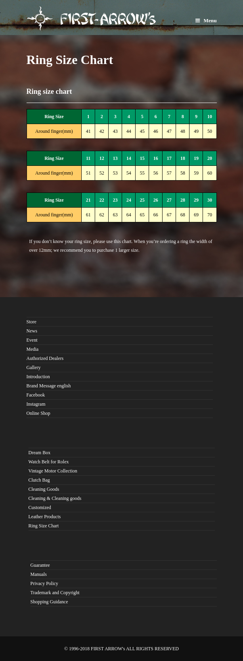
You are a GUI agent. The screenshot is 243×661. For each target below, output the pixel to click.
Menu (206, 20)
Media (33, 349)
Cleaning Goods (44, 489)
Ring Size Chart (44, 526)
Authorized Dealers (45, 358)
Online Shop (38, 413)
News (32, 331)
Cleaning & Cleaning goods (55, 498)
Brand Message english (49, 386)
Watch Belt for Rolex (49, 462)
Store (31, 322)
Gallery (34, 367)
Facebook (36, 395)
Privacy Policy (44, 583)
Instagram (36, 404)
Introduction (38, 376)
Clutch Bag (39, 480)
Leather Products (45, 516)
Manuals (39, 574)
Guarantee (40, 565)
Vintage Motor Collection (53, 471)
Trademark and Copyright (55, 592)
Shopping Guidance (49, 602)
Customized (40, 507)
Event (32, 340)
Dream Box (40, 452)
